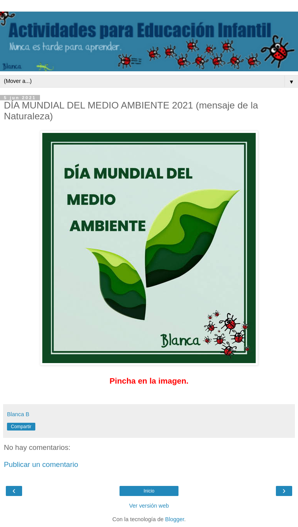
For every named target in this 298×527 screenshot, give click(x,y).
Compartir (21, 426)
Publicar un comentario (41, 464)
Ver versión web (149, 506)
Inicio (149, 491)
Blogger (174, 519)
